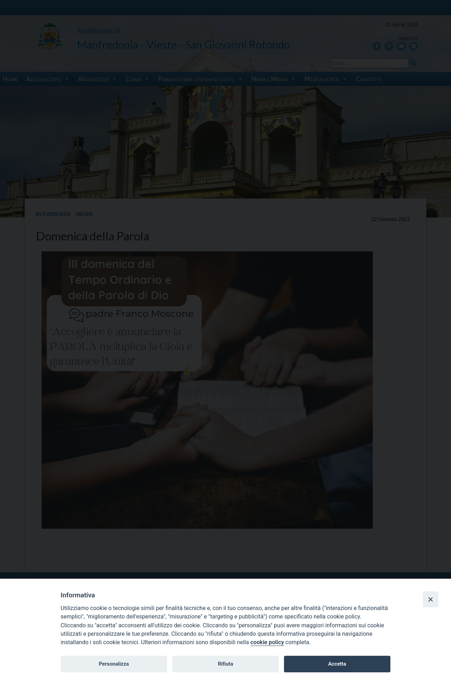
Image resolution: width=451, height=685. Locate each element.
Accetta (337, 664)
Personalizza (114, 664)
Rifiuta (225, 664)
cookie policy (267, 642)
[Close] (430, 599)
